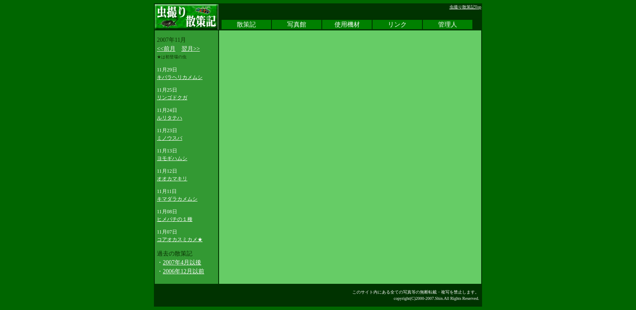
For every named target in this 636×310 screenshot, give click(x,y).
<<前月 (166, 49)
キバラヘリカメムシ (180, 77)
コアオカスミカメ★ (180, 239)
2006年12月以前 (183, 271)
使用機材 (347, 24)
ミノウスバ (169, 138)
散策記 (246, 24)
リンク (397, 24)
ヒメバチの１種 (174, 219)
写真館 (296, 24)
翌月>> (190, 49)
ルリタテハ (169, 118)
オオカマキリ (172, 179)
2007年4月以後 (182, 262)
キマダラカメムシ (177, 199)
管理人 (447, 24)
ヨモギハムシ (172, 158)
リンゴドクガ (172, 98)
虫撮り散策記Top (465, 7)
